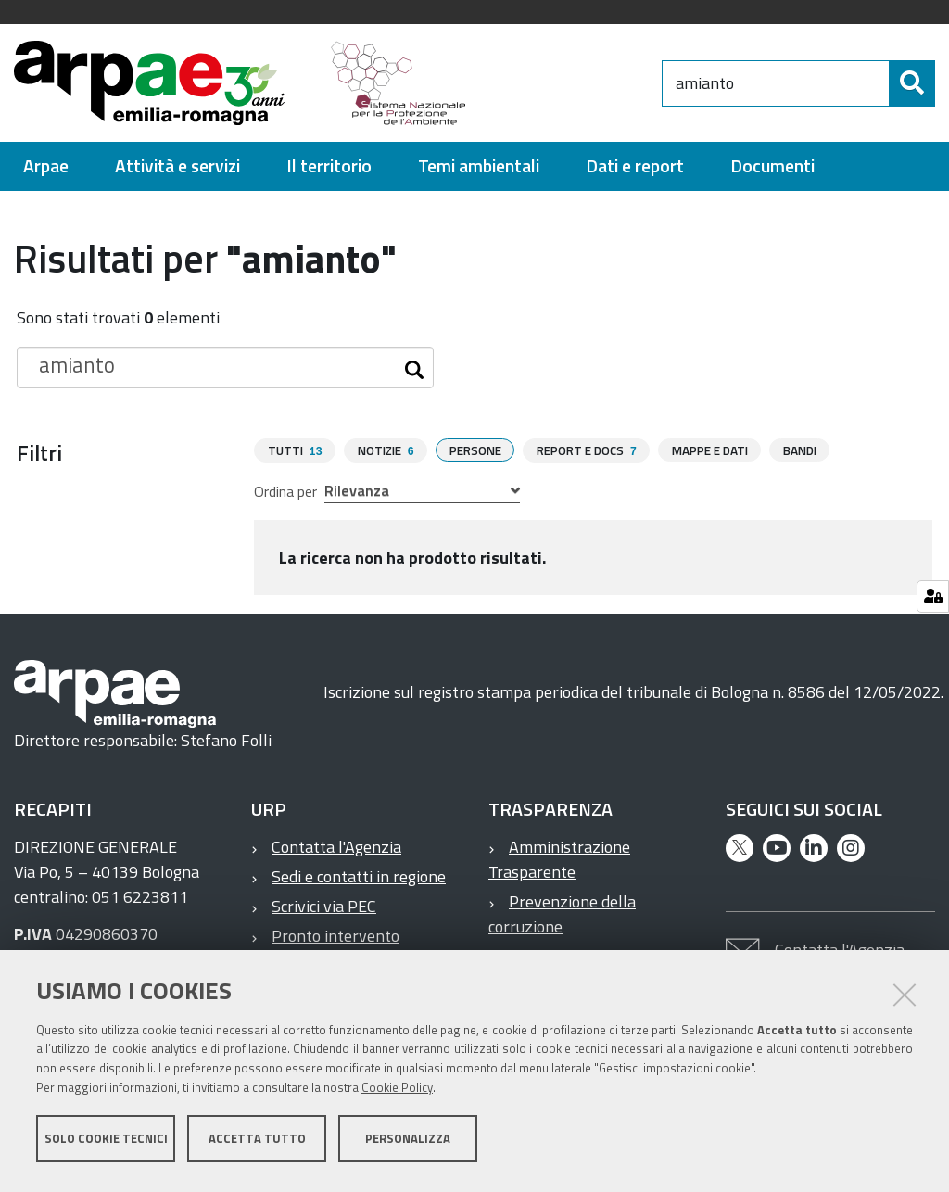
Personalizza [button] (407, 1144)
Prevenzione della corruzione (562, 913)
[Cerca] (912, 83)
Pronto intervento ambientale (325, 947)
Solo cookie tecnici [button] (106, 1144)
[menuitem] (46, 166)
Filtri (39, 452)
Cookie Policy (397, 1093)
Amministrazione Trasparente (559, 858)
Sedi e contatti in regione (359, 875)
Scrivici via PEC (324, 905)
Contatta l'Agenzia (336, 845)
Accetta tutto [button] (257, 1144)
